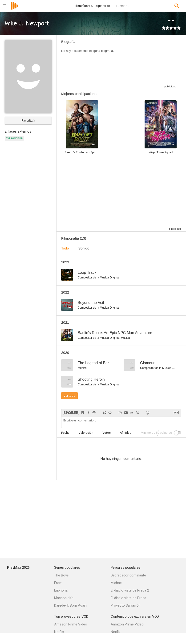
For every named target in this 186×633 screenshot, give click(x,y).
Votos (106, 432)
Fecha (65, 432)
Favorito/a (28, 120)
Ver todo (69, 395)
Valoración (86, 432)
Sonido (83, 248)
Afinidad (125, 432)
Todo (65, 248)
